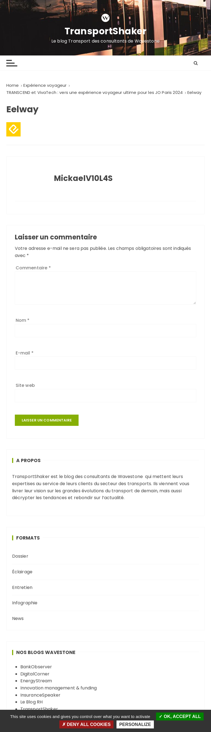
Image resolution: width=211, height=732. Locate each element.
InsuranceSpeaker (40, 695)
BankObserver (36, 667)
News (18, 618)
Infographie (25, 603)
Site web (25, 385)
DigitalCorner (35, 674)
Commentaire (33, 268)
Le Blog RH (31, 702)
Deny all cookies (86, 724)
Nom (23, 320)
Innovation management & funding (58, 688)
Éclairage (22, 572)
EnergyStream (36, 681)
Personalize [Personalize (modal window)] (135, 724)
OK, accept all (180, 716)
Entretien (22, 587)
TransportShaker (106, 31)
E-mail (25, 353)
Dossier (20, 556)
